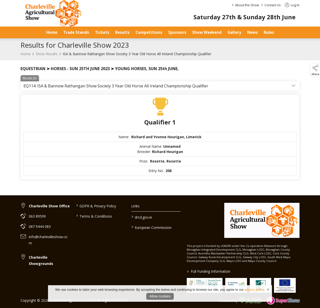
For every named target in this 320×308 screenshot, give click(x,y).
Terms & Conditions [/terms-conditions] (94, 216)
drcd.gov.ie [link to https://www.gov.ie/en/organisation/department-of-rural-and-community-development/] (142, 217)
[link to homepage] (262, 220)
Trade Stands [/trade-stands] (76, 32)
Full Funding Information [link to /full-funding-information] (208, 271)
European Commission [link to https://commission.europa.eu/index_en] (152, 227)
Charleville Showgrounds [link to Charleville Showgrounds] (41, 260)
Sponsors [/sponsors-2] (177, 32)
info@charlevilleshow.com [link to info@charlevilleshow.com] (48, 239)
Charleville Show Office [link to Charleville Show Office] (49, 206)
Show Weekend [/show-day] (207, 32)
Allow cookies (160, 296)
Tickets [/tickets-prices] (102, 32)
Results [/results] (122, 32)
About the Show (247, 5)
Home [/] (51, 32)
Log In (292, 5)
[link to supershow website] (283, 300)
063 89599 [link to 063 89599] (37, 216)
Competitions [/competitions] (149, 32)
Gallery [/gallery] (234, 32)
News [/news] (252, 32)
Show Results (47, 57)
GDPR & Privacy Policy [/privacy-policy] (96, 205)
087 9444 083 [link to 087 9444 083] (40, 226)
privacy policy (254, 289)
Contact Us (272, 5)
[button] (315, 70)
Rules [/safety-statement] (269, 32)
